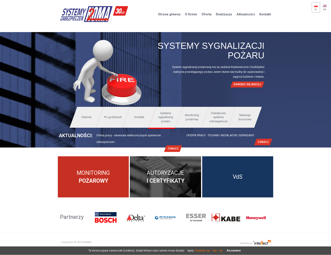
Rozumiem (234, 250)
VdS (237, 177)
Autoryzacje (165, 177)
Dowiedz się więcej (208, 250)
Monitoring (93, 177)
